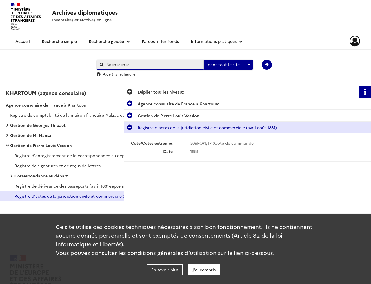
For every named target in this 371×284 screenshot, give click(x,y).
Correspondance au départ (41, 176)
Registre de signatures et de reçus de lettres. (58, 165)
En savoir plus (164, 269)
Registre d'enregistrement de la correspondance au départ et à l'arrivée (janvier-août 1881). (72, 155)
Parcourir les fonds (160, 41)
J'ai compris (204, 269)
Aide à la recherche (119, 74)
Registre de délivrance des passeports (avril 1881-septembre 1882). (72, 186)
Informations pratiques (214, 41)
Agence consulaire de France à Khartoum (47, 105)
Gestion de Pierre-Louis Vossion (41, 145)
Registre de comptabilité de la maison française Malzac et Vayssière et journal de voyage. (68, 115)
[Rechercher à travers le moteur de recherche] (153, 64)
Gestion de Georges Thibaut (38, 125)
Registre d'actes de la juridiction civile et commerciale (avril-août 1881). (72, 196)
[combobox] (228, 65)
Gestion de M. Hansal (31, 135)
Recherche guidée (106, 41)
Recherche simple (59, 41)
